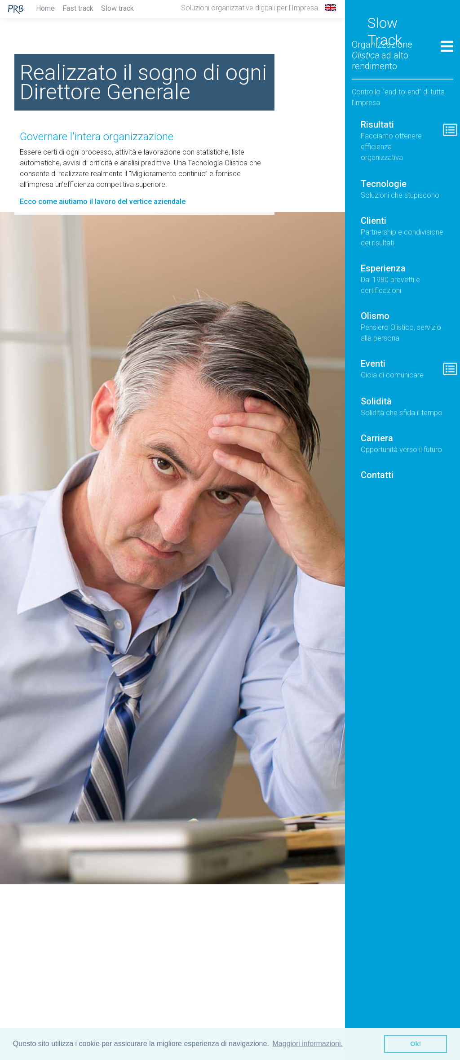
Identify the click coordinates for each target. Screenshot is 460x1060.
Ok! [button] (415, 1043)
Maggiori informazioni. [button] (308, 1043)
